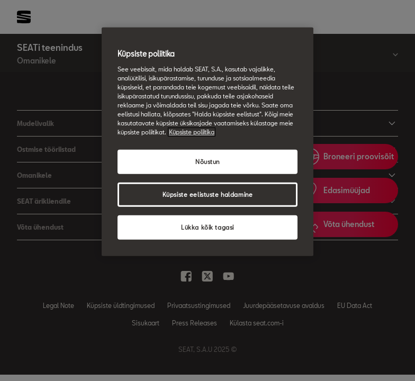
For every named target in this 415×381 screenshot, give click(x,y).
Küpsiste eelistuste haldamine (208, 194)
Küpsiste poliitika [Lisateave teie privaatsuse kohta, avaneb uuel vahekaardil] (191, 132)
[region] (207, 142)
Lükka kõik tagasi (207, 227)
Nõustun (207, 161)
